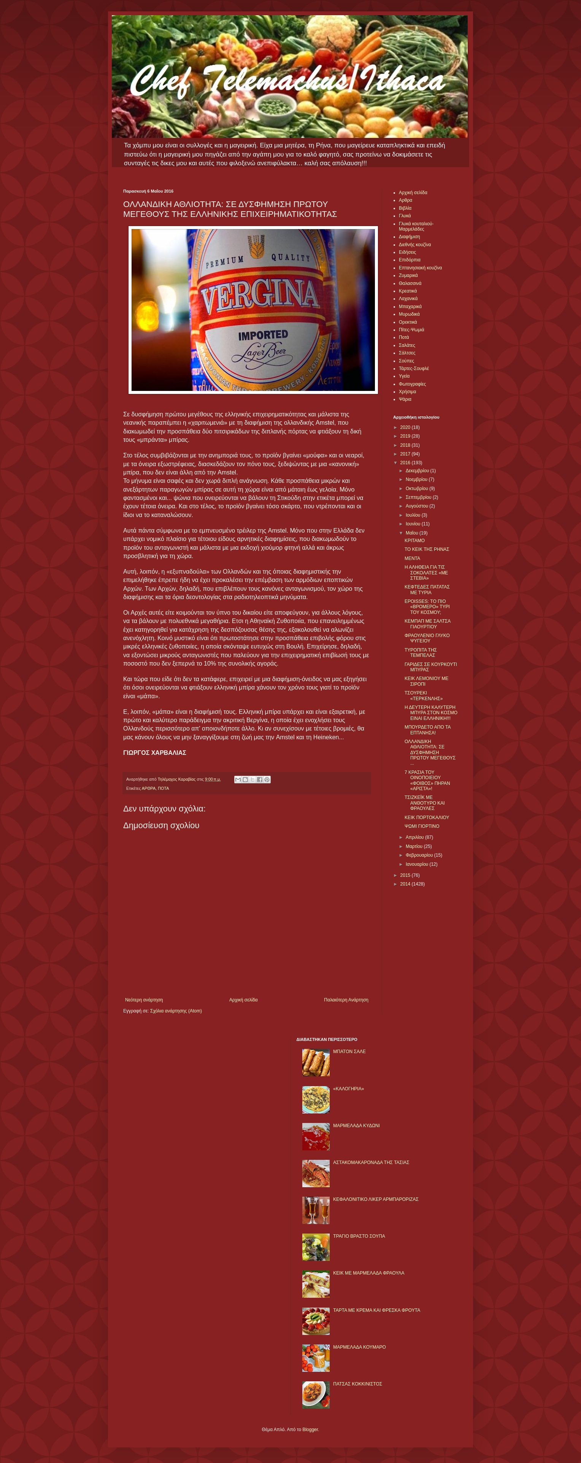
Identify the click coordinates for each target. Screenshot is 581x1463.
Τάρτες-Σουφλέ (414, 368)
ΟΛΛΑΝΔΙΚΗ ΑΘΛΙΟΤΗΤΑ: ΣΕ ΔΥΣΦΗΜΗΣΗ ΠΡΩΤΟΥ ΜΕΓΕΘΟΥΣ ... (430, 752)
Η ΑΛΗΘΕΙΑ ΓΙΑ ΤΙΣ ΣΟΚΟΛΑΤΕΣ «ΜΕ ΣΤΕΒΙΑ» (426, 573)
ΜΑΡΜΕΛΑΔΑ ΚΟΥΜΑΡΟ (359, 1347)
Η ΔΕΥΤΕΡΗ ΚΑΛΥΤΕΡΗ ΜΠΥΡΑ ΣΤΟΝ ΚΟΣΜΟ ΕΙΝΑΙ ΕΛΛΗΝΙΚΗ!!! (431, 713)
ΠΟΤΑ (163, 788)
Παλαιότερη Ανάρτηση (346, 1000)
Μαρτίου (415, 846)
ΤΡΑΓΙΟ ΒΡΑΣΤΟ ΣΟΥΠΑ (359, 1236)
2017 (406, 454)
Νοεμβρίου (417, 479)
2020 (406, 427)
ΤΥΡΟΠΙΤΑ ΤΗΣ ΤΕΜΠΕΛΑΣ (421, 652)
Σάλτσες (407, 353)
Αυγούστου (417, 506)
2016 (406, 462)
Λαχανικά (408, 298)
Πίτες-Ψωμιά (411, 329)
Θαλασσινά (410, 283)
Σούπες (406, 361)
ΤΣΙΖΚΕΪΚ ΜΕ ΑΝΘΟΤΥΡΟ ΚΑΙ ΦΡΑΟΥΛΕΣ (425, 803)
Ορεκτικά (408, 322)
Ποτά (404, 337)
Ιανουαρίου (418, 864)
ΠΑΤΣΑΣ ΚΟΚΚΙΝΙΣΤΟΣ (357, 1384)
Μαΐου (412, 533)
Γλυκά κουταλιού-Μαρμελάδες (416, 226)
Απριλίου (415, 837)
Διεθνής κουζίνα (415, 244)
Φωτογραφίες (412, 384)
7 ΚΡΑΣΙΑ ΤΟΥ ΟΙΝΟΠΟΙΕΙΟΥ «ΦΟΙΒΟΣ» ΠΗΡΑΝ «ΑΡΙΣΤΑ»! (427, 780)
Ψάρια (405, 399)
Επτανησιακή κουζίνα (420, 267)
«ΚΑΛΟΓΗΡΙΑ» (348, 1088)
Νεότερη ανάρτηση (144, 1000)
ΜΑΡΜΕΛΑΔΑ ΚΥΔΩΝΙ (356, 1125)
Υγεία (404, 376)
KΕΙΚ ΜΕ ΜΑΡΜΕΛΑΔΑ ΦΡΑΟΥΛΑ (368, 1273)
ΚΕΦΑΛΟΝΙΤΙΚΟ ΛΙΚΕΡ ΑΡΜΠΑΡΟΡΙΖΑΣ (376, 1199)
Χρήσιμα (407, 391)
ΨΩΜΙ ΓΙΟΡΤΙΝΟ (422, 826)
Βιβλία (405, 208)
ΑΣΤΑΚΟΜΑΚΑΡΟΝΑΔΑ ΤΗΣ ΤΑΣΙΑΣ (371, 1162)
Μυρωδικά (409, 314)
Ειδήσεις (407, 252)
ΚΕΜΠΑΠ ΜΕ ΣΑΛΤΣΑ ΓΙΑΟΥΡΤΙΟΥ (428, 623)
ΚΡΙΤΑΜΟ (415, 540)
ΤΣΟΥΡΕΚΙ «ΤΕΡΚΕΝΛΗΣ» (424, 695)
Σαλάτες (407, 345)
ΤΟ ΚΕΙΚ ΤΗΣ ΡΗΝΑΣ (427, 549)
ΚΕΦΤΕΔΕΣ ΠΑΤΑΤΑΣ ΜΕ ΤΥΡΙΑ (427, 589)
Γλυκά (405, 215)
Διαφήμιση (409, 236)
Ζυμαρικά (408, 275)
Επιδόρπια (410, 260)
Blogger (310, 1429)
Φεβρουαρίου (420, 855)
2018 (406, 445)
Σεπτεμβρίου (419, 497)
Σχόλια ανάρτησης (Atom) (176, 1011)
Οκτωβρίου (417, 488)
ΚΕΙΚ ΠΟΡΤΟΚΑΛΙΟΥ (427, 817)
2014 (406, 884)
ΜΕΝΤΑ (412, 558)
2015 (406, 875)
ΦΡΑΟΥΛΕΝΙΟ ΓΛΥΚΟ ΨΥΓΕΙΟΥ (427, 638)
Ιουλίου (414, 515)
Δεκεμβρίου (418, 470)
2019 (406, 436)
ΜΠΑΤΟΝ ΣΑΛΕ (349, 1051)
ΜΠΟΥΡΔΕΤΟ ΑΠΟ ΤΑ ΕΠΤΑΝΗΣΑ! (428, 729)
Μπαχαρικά (410, 306)
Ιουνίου (414, 524)
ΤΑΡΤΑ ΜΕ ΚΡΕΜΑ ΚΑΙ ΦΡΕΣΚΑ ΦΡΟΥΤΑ (376, 1310)
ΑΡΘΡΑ (149, 788)
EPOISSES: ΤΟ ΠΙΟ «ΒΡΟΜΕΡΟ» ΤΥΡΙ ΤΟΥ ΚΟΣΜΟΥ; (427, 607)
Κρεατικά (408, 291)
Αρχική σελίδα (243, 1000)
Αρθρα (405, 200)
